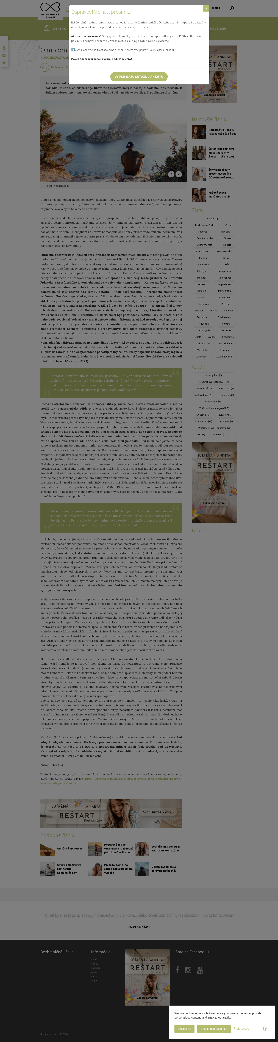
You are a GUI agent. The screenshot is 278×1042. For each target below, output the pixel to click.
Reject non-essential (214, 1028)
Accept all (184, 1028)
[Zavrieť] (206, 8)
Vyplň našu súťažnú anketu (139, 76)
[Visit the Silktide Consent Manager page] (265, 1029)
